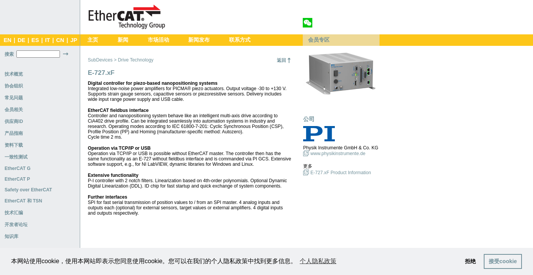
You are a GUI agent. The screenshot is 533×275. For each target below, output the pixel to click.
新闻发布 (199, 40)
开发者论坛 (16, 224)
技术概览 (14, 74)
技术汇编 (14, 212)
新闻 (123, 40)
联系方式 (239, 40)
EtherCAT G (18, 168)
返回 (281, 60)
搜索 (9, 54)
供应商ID (14, 121)
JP (73, 40)
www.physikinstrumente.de (337, 153)
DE (21, 40)
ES (35, 40)
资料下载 (14, 145)
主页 (92, 40)
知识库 (11, 236)
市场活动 (158, 40)
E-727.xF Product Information (340, 172)
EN (7, 40)
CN (60, 40)
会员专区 (318, 40)
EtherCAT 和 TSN (23, 201)
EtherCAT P (17, 179)
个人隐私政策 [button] (318, 261)
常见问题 (14, 97)
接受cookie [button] (503, 261)
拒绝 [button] (470, 261)
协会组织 (14, 86)
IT (47, 40)
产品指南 (14, 133)
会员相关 (14, 109)
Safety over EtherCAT (28, 189)
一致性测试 (16, 157)
